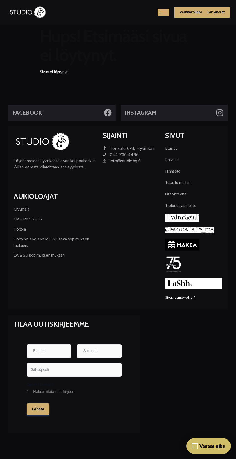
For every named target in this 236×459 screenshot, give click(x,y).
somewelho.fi (185, 297)
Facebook (27, 112)
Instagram (140, 112)
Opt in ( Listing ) (40, 384)
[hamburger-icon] (163, 12)
